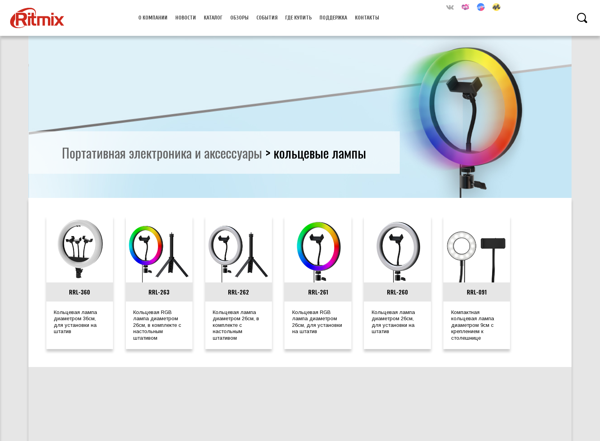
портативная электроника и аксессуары (162, 152)
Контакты (367, 18)
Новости (185, 18)
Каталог (213, 18)
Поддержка (333, 18)
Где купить (298, 18)
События (267, 18)
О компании (153, 18)
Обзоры (239, 18)
